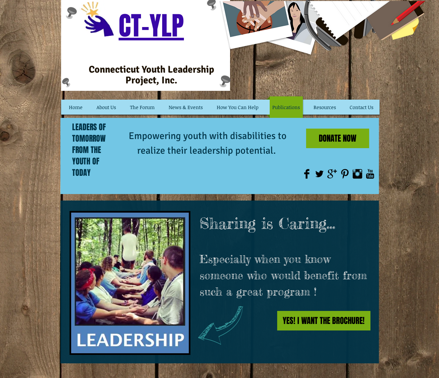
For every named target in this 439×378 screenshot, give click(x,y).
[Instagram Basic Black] (357, 174)
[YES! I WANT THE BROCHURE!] (323, 320)
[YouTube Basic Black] (370, 174)
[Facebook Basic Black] (307, 174)
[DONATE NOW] (337, 138)
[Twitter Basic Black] (319, 174)
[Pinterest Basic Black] (345, 174)
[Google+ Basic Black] (332, 174)
